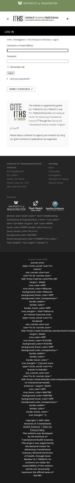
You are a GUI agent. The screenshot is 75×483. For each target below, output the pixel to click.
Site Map (53, 163)
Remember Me (17, 67)
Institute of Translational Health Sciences (37, 425)
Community (54, 171)
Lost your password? (20, 78)
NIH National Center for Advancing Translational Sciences (46, 117)
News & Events (56, 182)
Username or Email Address (20, 45)
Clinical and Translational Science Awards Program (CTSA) (37, 124)
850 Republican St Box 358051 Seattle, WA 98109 (15, 175)
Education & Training (58, 179)
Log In (10, 73)
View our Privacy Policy (41, 428)
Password (11, 56)
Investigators (19, 39)
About (51, 167)
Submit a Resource (21, 89)
